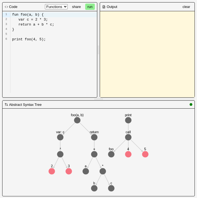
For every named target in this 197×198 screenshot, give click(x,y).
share (76, 7)
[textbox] (53, 38)
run (90, 7)
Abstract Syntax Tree (23, 105)
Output (109, 7)
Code (11, 7)
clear (186, 7)
